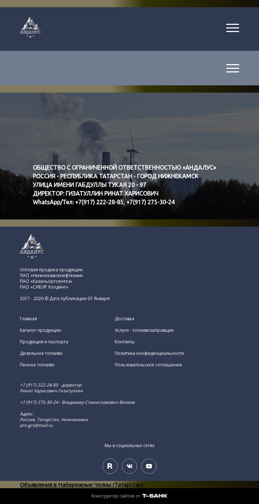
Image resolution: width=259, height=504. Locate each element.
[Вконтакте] (129, 466)
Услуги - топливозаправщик (144, 330)
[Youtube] (149, 466)
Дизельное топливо (41, 353)
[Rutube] (110, 466)
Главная (28, 319)
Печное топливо (37, 365)
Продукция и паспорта (44, 342)
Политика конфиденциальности (149, 353)
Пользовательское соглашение (148, 365)
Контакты (125, 342)
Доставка (124, 319)
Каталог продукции (40, 330)
